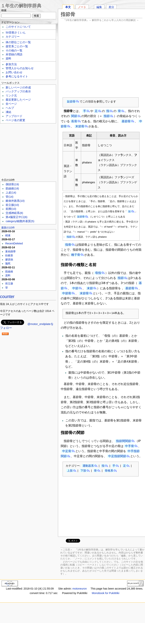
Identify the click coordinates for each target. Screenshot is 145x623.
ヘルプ (10, 107)
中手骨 (129, 446)
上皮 (11, 192)
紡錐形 (9, 255)
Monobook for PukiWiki (105, 593)
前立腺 (12, 204)
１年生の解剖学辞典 (21, 5)
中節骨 (66, 293)
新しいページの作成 (18, 87)
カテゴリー (13, 36)
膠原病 (9, 259)
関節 (74, 116)
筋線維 (12, 188)
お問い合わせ (14, 72)
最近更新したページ (18, 99)
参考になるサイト (17, 76)
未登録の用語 (14, 54)
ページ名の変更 (15, 120)
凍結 (8, 112)
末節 (90, 288)
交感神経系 (14, 212)
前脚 (11, 208)
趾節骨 (71, 101)
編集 (99, 7)
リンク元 (11, 95)
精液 (7, 235)
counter (7, 296)
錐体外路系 (15, 200)
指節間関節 (123, 441)
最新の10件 (8, 227)
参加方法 (11, 64)
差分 (111, 7)
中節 (75, 288)
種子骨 (75, 254)
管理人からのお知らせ (20, 68)
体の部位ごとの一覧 (18, 42)
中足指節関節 (117, 456)
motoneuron (79, 588)
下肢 (83, 470)
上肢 (70, 470)
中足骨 (66, 451)
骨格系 (109, 470)
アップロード (14, 116)
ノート (82, 7)
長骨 (74, 121)
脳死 (7, 263)
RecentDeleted (14, 243)
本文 (68, 7)
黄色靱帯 (10, 251)
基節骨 (126, 121)
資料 (8, 58)
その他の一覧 (14, 50)
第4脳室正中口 (16, 217)
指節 (107, 116)
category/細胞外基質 (20, 221)
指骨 (68, 244)
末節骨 (79, 126)
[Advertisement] (101, 59)
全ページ (11, 103)
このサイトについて (18, 26)
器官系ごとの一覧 (17, 46)
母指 (98, 272)
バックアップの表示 (18, 91)
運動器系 (88, 465)
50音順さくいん (15, 32)
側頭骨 (12, 184)
